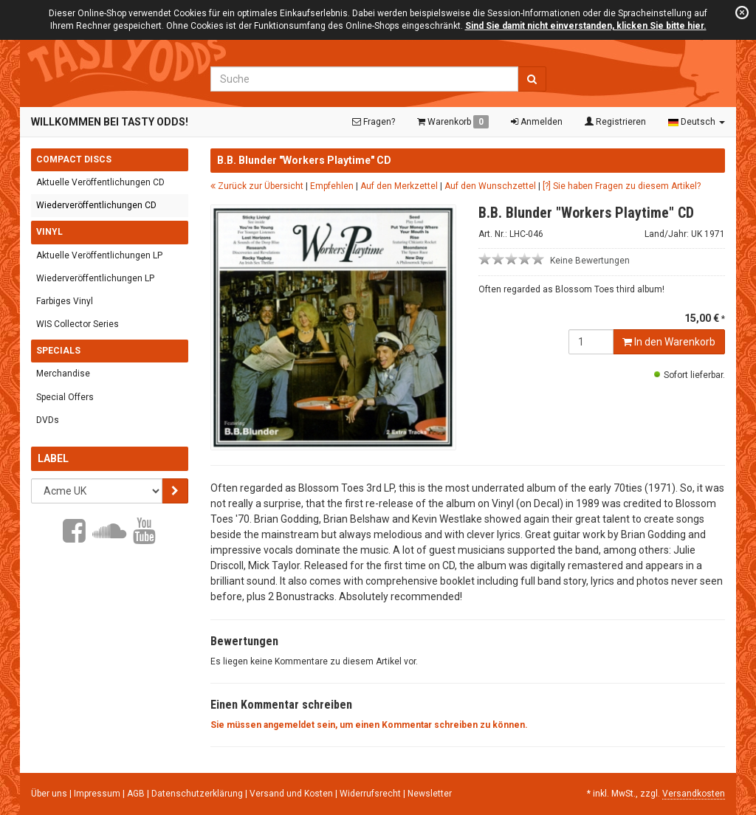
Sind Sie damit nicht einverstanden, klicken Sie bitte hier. (586, 26)
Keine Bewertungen (590, 260)
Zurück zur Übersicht (256, 186)
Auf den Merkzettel (399, 186)
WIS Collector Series (77, 324)
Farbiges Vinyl (64, 301)
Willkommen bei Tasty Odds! (109, 122)
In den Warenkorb (668, 342)
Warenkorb (453, 121)
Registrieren (615, 122)
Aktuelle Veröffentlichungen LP (99, 255)
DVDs (47, 420)
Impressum (98, 793)
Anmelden (537, 122)
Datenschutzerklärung (198, 793)
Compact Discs (73, 159)
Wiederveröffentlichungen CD (96, 205)
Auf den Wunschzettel (490, 186)
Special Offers (65, 396)
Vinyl (49, 232)
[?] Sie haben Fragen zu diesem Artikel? (622, 186)
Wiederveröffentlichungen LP (95, 278)
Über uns (49, 793)
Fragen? (373, 122)
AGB (137, 793)
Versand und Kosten (292, 793)
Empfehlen (332, 186)
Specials (58, 350)
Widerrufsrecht (371, 793)
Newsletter (430, 793)
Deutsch (696, 122)
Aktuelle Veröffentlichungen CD (100, 182)
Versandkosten (693, 793)
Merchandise (63, 373)
